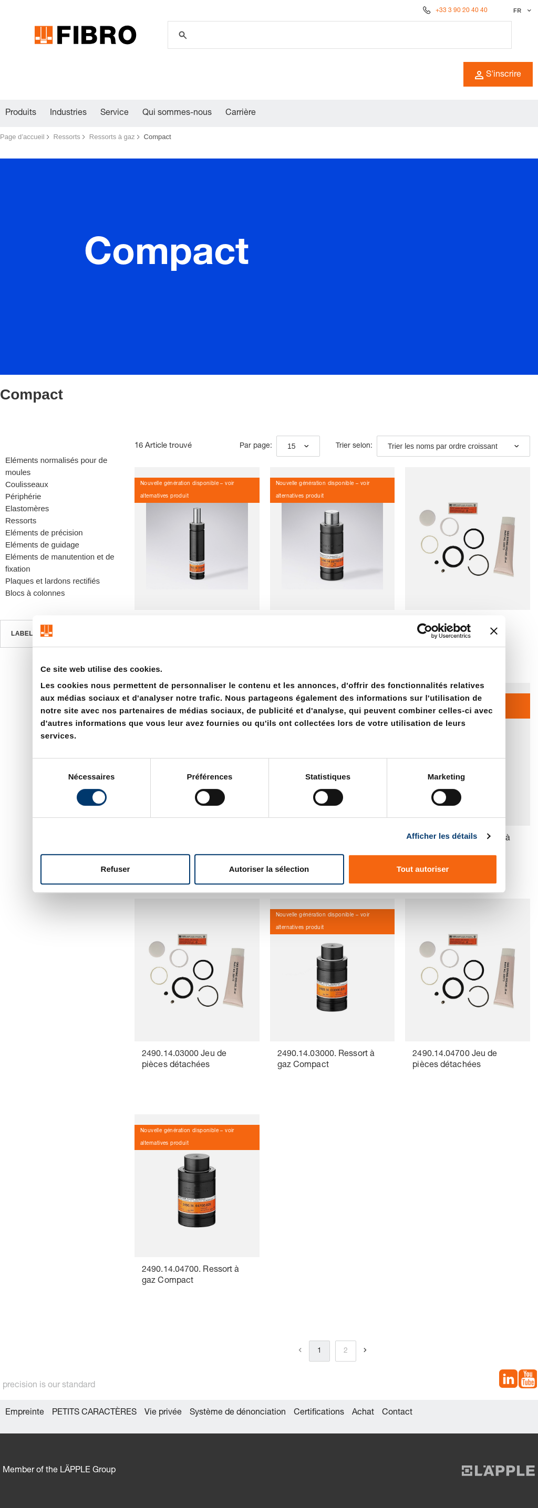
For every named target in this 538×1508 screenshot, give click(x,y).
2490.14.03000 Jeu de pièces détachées (184, 1060)
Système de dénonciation (238, 1413)
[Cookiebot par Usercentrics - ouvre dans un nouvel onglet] (425, 631)
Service (114, 113)
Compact (157, 137)
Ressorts (67, 137)
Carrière (240, 113)
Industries (68, 113)
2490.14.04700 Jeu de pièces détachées (454, 1060)
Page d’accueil (22, 137)
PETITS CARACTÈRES (94, 1413)
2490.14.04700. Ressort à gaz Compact (190, 1275)
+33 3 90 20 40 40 (462, 10)
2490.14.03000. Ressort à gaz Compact (326, 1060)
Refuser (115, 868)
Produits (20, 113)
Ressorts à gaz (112, 137)
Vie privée (163, 1413)
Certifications (319, 1413)
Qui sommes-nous (177, 113)
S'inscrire (498, 75)
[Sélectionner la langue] (521, 10)
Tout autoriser (423, 868)
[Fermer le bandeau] (494, 631)
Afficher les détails (441, 835)
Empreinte (24, 1413)
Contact (397, 1413)
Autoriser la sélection (269, 868)
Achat (363, 1413)
